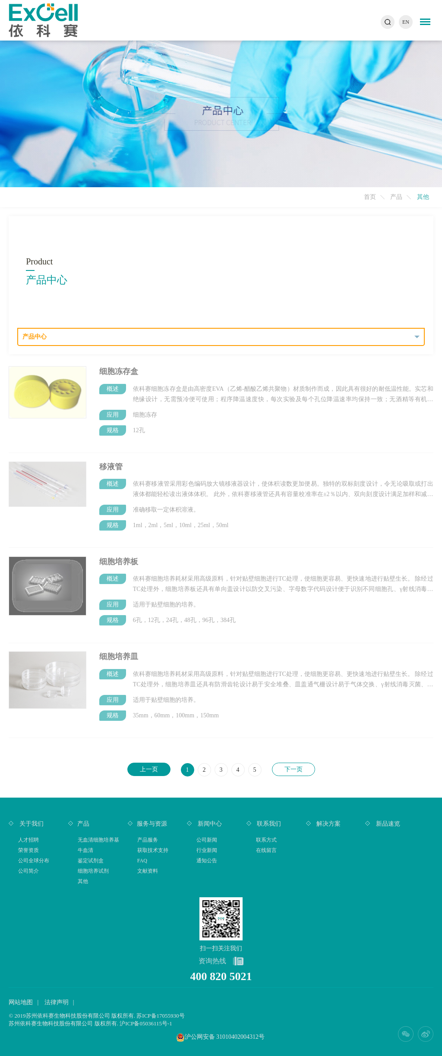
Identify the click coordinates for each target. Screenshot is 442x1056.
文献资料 (147, 871)
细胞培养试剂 (93, 871)
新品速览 (387, 823)
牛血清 (85, 850)
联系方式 (266, 840)
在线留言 (266, 850)
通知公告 (206, 861)
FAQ (142, 861)
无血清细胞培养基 (98, 840)
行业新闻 (206, 850)
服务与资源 (152, 823)
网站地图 (21, 1002)
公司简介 (28, 871)
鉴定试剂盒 (91, 861)
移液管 (111, 463)
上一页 (149, 769)
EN (405, 22)
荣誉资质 (28, 850)
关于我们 (31, 823)
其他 (83, 881)
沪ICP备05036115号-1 (146, 1023)
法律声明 (56, 1002)
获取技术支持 (152, 850)
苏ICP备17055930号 (160, 1015)
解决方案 (328, 823)
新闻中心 (209, 823)
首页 (370, 197)
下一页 (293, 769)
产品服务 (147, 840)
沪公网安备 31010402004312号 (225, 1037)
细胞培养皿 (118, 653)
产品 (396, 197)
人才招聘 (28, 840)
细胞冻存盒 (118, 368)
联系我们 (268, 823)
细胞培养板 (118, 558)
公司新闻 (206, 840)
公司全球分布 (33, 861)
